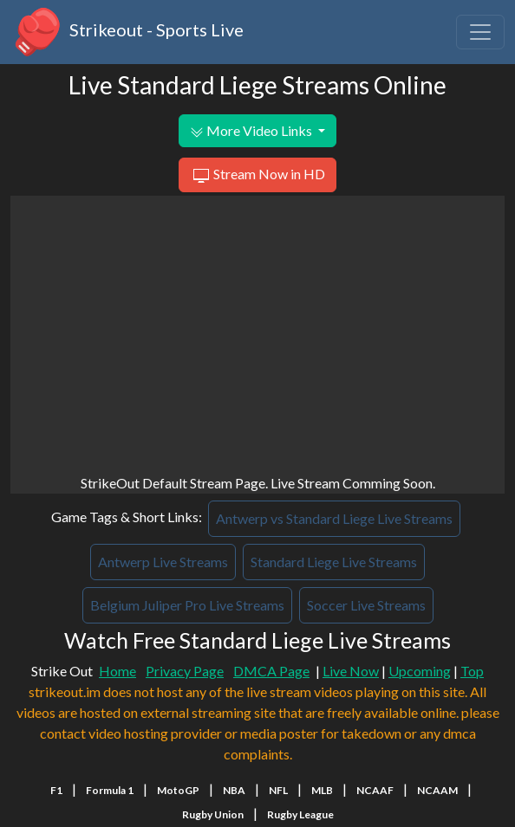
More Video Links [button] (252, 130)
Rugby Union (213, 814)
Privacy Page (185, 670)
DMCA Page (271, 670)
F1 (56, 790)
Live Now (351, 670)
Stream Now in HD (257, 175)
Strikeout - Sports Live (127, 32)
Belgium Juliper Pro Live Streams (187, 605)
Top (472, 670)
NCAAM (437, 790)
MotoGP (178, 790)
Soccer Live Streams (366, 605)
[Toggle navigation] (480, 32)
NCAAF (375, 790)
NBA (234, 790)
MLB (322, 790)
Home (117, 670)
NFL (278, 790)
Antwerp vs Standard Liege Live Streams (334, 518)
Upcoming (419, 670)
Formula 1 (110, 790)
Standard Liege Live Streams (334, 561)
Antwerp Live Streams (163, 561)
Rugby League (300, 814)
